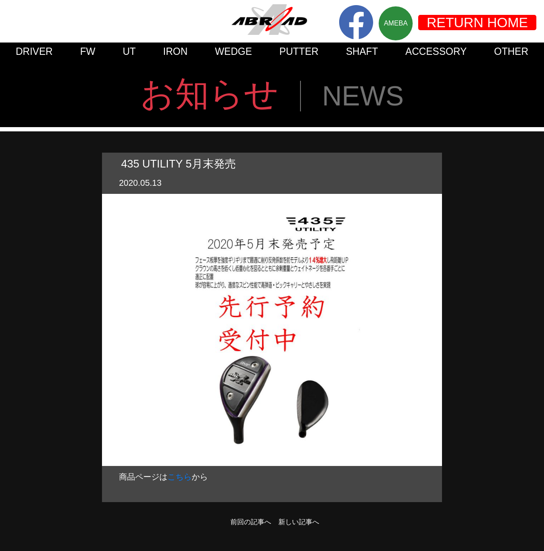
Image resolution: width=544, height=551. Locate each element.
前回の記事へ (250, 522)
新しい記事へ (298, 522)
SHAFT (362, 51)
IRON (175, 51)
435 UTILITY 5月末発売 (178, 164)
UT (129, 51)
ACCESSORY (436, 51)
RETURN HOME (477, 22)
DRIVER (34, 51)
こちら (179, 476)
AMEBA (396, 23)
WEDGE (233, 51)
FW (87, 51)
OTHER (511, 51)
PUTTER (298, 51)
